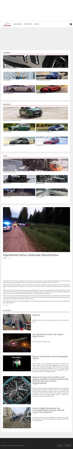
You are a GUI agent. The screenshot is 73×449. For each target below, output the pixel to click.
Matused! (36, 315)
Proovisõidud (6, 104)
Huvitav (40, 24)
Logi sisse (60, 445)
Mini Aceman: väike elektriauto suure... (12, 120)
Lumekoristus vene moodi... (9, 172)
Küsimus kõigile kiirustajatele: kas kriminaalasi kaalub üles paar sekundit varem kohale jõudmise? (48, 410)
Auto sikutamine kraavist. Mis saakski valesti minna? (47, 335)
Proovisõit (30, 24)
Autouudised (18, 24)
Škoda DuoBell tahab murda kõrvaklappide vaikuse (50, 357)
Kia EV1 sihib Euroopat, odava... (10, 68)
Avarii (7, 305)
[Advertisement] (36, 10)
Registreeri (68, 445)
